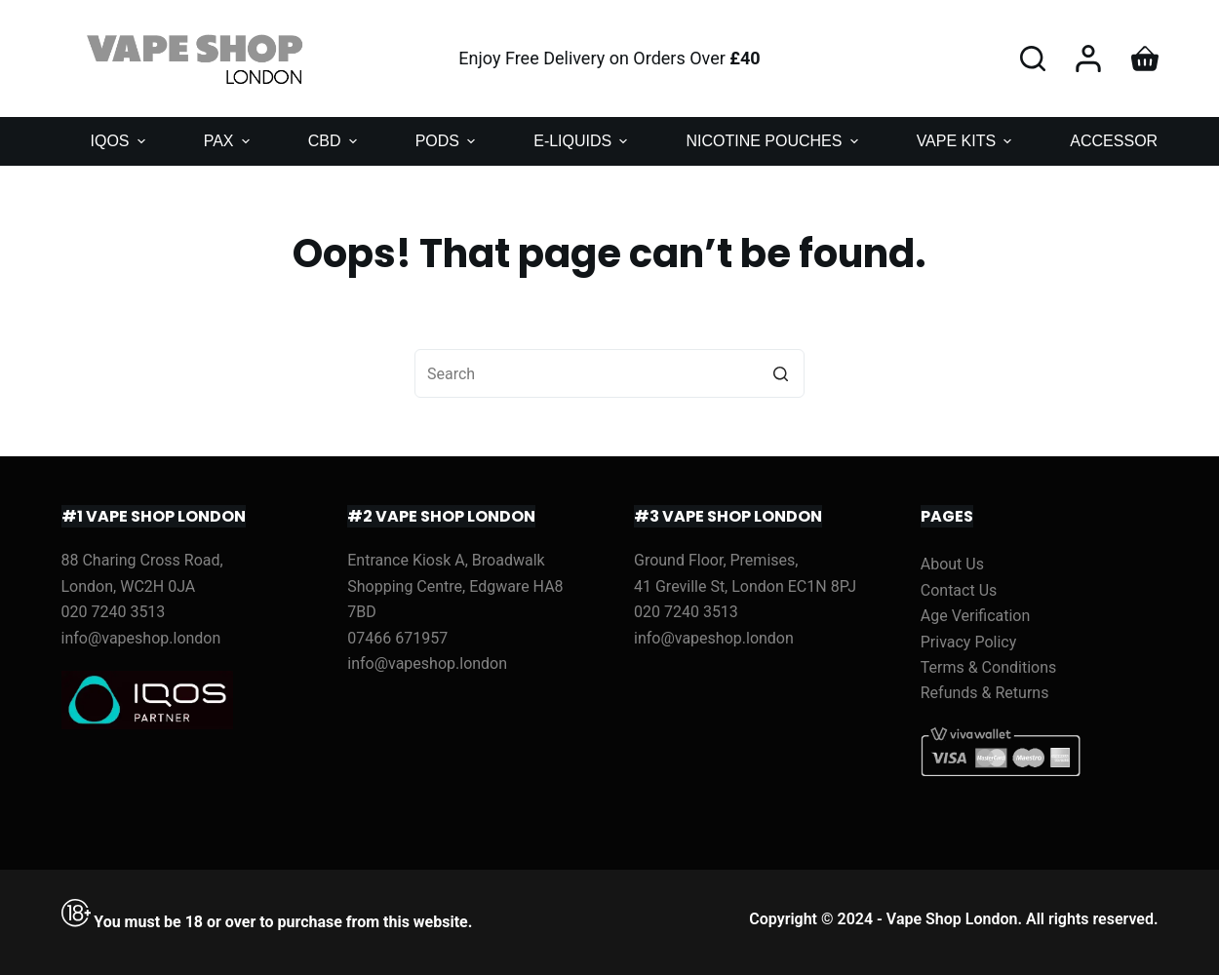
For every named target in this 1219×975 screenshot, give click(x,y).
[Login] (1088, 58)
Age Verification (976, 615)
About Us (952, 564)
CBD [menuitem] (335, 141)
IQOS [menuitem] (120, 141)
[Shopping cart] (1145, 58)
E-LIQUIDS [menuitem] (582, 141)
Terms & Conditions (989, 667)
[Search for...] (609, 373)
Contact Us (959, 590)
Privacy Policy (969, 642)
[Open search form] (1032, 58)
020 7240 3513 (113, 612)
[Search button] (780, 373)
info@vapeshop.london (141, 638)
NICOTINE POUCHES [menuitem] (774, 141)
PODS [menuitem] (448, 141)
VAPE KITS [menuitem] (967, 141)
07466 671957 (397, 638)
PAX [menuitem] (229, 141)
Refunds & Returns (985, 692)
